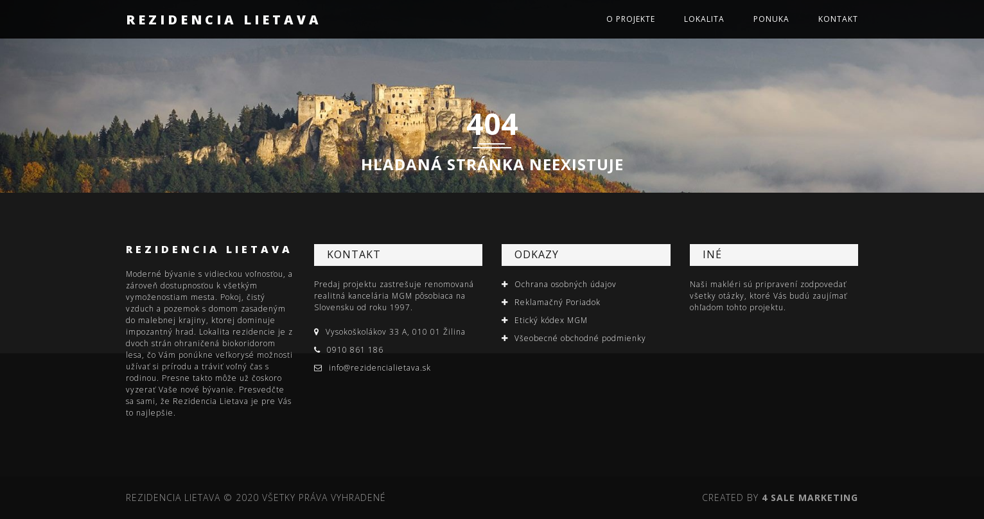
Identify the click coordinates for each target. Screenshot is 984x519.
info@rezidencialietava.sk (380, 367)
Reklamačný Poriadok (557, 302)
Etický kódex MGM (551, 320)
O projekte (630, 18)
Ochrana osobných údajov (565, 284)
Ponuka (771, 18)
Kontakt (838, 18)
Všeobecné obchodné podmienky (580, 338)
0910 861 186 (355, 349)
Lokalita (704, 18)
